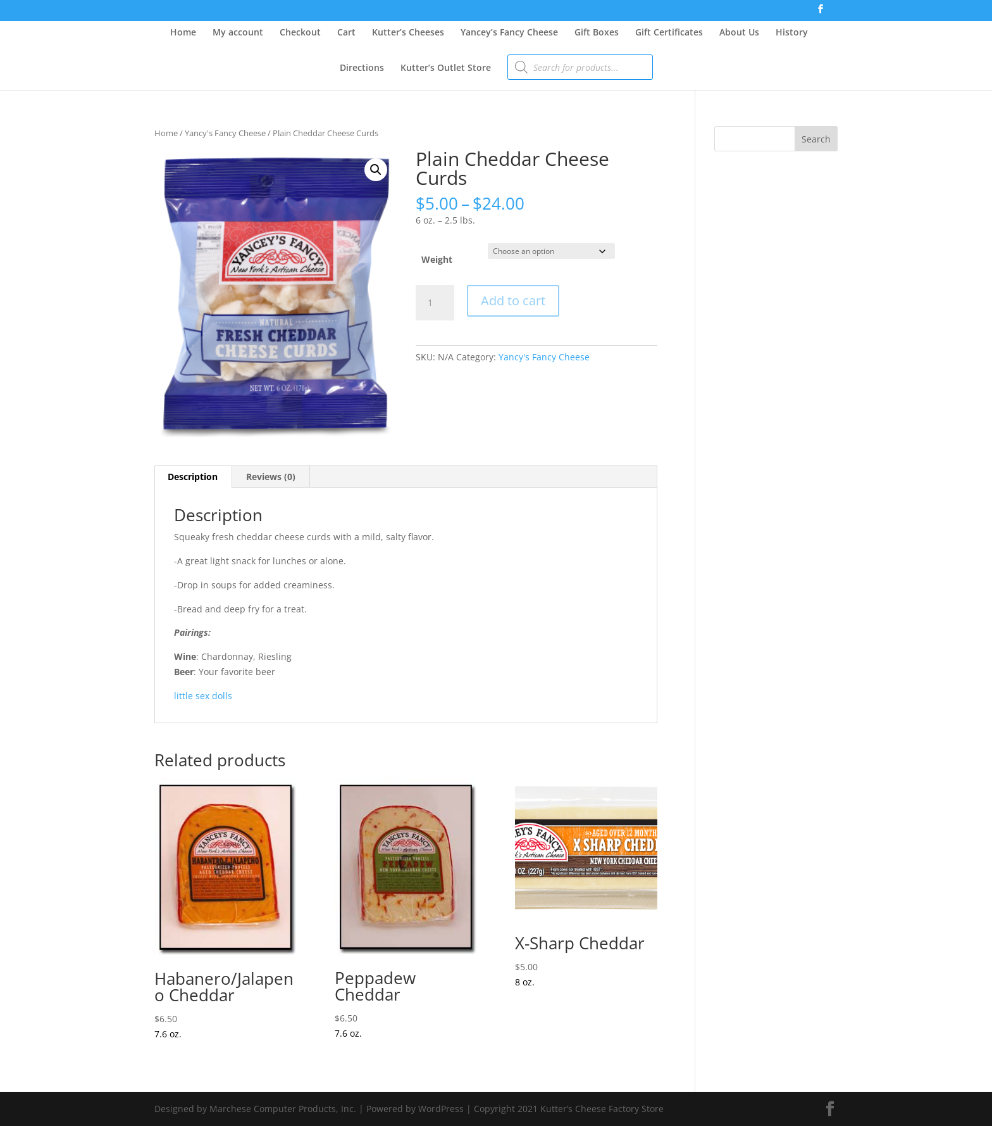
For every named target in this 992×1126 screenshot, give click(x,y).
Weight (436, 259)
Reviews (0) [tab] (270, 477)
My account (238, 33)
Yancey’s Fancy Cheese (509, 33)
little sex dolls (203, 696)
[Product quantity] (435, 302)
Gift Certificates (669, 33)
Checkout (300, 33)
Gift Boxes (596, 33)
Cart (346, 33)
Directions (362, 68)
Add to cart (513, 300)
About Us (739, 33)
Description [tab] (193, 477)
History (792, 33)
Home (183, 33)
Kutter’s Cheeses (408, 33)
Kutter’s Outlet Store (445, 68)
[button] (375, 169)
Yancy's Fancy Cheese (225, 133)
